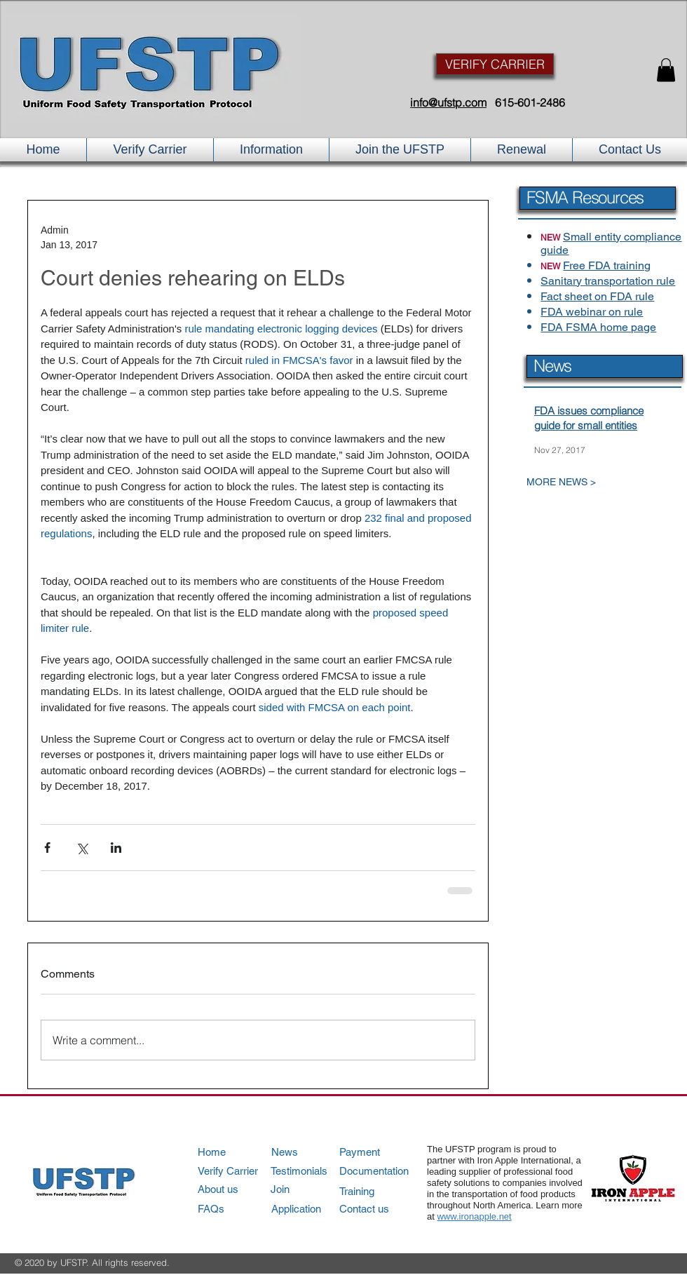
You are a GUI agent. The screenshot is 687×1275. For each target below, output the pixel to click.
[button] (666, 69)
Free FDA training (607, 265)
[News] (311, 1152)
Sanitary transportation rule (607, 281)
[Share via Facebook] (47, 847)
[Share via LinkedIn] (116, 847)
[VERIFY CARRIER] (495, 64)
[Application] (311, 1208)
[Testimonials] (311, 1171)
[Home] (237, 1152)
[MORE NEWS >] (592, 482)
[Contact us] (379, 1208)
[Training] (379, 1191)
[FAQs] (237, 1208)
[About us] (237, 1189)
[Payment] (379, 1152)
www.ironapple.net (474, 1216)
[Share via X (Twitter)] (81, 847)
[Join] (311, 1189)
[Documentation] (379, 1171)
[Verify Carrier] (237, 1171)
